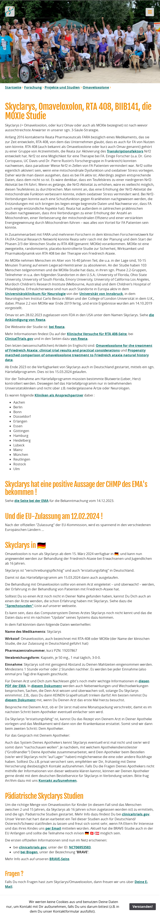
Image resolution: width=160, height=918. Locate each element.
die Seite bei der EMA (31, 500)
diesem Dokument (46, 686)
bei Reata (57, 327)
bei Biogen (29, 852)
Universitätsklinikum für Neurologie (35, 293)
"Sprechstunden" (19, 605)
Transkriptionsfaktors (125, 151)
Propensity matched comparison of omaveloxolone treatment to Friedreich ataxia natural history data (77, 355)
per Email (53, 828)
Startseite (13, 87)
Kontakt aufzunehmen (58, 780)
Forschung (33, 87)
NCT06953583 (80, 847)
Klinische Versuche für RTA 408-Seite (97, 334)
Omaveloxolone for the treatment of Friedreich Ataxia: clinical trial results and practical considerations (78, 348)
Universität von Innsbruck (101, 293)
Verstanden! (142, 906)
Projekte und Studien (62, 87)
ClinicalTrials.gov (19, 338)
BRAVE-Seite (59, 859)
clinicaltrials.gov (135, 814)
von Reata (79, 338)
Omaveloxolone (96, 87)
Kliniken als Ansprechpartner (59, 395)
